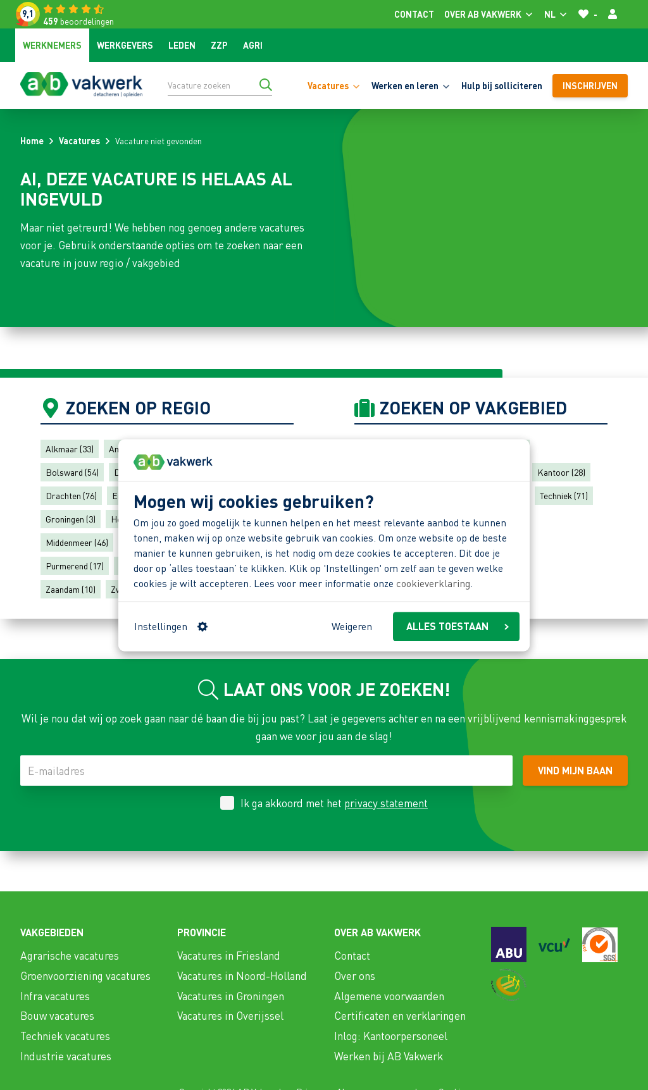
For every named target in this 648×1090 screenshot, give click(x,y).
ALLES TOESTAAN (457, 626)
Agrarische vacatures (69, 955)
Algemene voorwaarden (389, 996)
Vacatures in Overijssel (230, 1015)
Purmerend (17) (75, 565)
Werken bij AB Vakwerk (388, 1056)
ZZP (219, 45)
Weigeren (352, 626)
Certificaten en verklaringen (400, 1015)
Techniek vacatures (65, 1036)
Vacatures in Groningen (230, 996)
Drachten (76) (71, 495)
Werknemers (52, 45)
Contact (414, 14)
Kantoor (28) (561, 472)
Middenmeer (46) (77, 542)
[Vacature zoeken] (220, 85)
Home (32, 140)
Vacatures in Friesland (228, 955)
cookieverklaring (433, 583)
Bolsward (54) (72, 472)
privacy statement (386, 803)
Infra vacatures (55, 996)
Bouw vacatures (57, 1015)
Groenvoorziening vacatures (85, 975)
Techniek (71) (564, 495)
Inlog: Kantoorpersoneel (390, 1036)
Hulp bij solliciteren (501, 85)
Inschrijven (590, 85)
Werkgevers (125, 45)
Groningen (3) (71, 518)
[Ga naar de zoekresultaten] (265, 85)
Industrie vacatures (65, 1056)
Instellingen (171, 626)
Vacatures (79, 140)
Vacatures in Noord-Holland (242, 975)
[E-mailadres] (266, 770)
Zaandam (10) (71, 589)
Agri (253, 45)
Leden (182, 45)
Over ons (354, 975)
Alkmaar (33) (70, 448)
